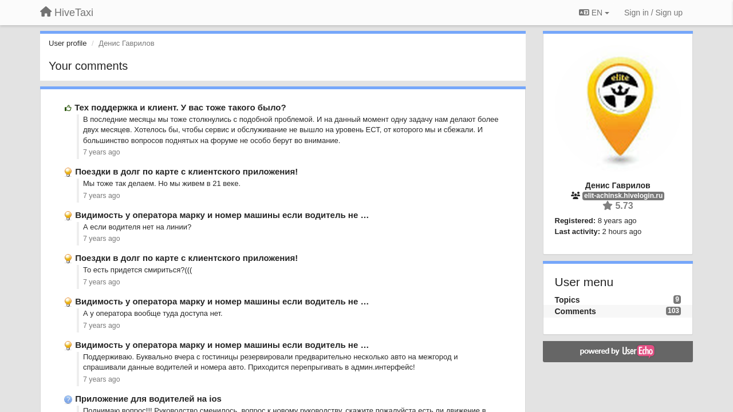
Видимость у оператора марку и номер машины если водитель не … (222, 215)
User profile (67, 43)
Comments (575, 311)
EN (594, 12)
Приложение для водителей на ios (148, 398)
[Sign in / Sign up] (653, 12)
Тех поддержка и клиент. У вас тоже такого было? (180, 107)
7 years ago (101, 152)
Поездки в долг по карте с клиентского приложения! (186, 171)
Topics (567, 299)
